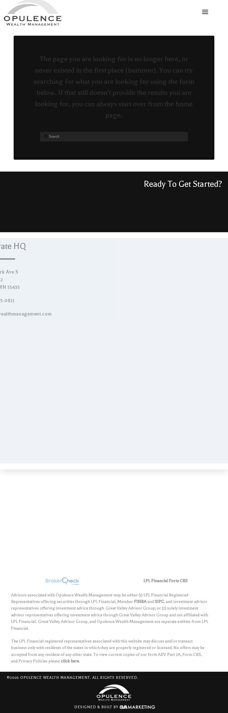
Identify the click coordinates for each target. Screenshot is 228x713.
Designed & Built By (114, 707)
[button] (205, 12)
